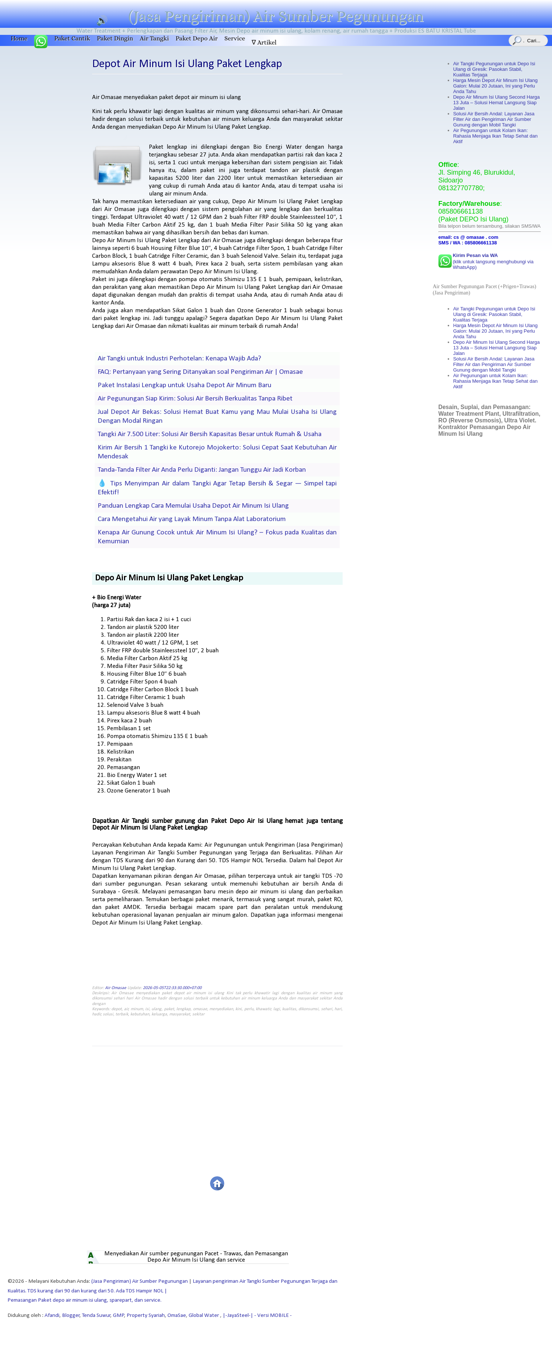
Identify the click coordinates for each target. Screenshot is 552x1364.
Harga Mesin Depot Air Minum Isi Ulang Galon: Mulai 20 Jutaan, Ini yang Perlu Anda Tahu (495, 86)
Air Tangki (154, 38)
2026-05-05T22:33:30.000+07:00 (172, 988)
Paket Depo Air (197, 38)
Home (19, 38)
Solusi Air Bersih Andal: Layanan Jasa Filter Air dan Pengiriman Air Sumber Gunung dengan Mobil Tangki (494, 119)
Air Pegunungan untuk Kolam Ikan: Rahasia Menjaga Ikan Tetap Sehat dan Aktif (495, 136)
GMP (118, 1315)
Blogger (71, 1315)
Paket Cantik (72, 38)
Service (234, 38)
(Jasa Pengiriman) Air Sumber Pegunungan (276, 16)
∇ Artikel (264, 42)
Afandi (52, 1315)
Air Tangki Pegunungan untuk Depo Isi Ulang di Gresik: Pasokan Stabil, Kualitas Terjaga (494, 69)
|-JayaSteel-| (237, 1315)
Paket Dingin (115, 38)
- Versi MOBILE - (272, 1315)
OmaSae (176, 1315)
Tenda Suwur (96, 1315)
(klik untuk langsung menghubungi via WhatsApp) (493, 261)
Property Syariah (146, 1315)
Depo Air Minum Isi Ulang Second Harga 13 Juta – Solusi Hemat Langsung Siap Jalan (496, 102)
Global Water (204, 1315)
